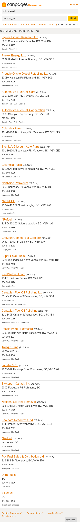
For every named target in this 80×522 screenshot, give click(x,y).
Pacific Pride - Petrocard (17, 329)
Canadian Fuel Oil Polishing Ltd (22, 292)
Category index (34, 513)
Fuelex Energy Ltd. (14, 55)
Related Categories (11, 513)
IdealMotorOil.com (13, 274)
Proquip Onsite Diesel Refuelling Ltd (25, 73)
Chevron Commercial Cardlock (21, 237)
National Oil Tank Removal (19, 401)
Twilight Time (10, 347)
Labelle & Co (10, 365)
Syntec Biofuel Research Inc (20, 37)
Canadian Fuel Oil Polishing (19, 310)
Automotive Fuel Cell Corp (18, 92)
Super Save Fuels (13, 256)
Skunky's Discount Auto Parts (20, 146)
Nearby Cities (54, 513)
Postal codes (8, 516)
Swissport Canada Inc (16, 383)
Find (73, 18)
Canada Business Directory (15, 24)
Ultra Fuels (9, 474)
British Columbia (39, 24)
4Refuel (7, 219)
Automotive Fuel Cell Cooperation (23, 110)
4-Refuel (7, 493)
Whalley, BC (10, 18)
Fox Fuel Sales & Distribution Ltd (23, 456)
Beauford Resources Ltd (17, 420)
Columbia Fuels (12, 128)
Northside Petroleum (15, 183)
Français (74, 4)
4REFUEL (8, 201)
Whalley (53, 24)
